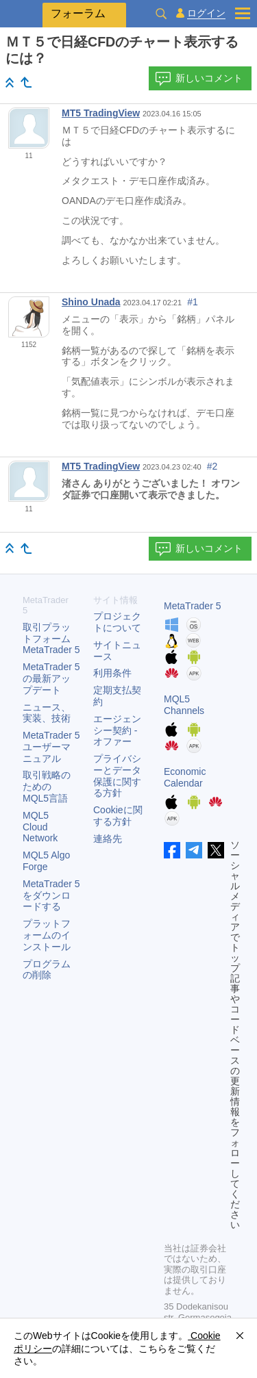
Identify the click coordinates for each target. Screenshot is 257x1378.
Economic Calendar (185, 777)
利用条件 (112, 672)
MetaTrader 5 (192, 605)
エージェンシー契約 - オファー (117, 730)
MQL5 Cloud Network (40, 827)
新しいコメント (199, 79)
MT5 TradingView (101, 112)
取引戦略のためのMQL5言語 (47, 786)
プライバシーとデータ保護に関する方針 (117, 775)
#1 (192, 301)
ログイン (206, 13)
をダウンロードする (51, 895)
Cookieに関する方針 (118, 815)
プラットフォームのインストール (47, 935)
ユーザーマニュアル (51, 747)
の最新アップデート (51, 678)
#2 (212, 466)
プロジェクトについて (117, 622)
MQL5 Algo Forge (46, 861)
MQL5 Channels (184, 704)
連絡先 (107, 838)
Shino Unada (91, 301)
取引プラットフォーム (51, 639)
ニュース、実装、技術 (47, 713)
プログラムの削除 (47, 969)
